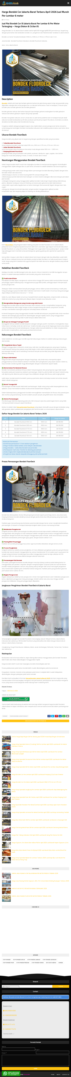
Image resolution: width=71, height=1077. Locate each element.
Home (52, 1074)
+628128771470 (9, 1029)
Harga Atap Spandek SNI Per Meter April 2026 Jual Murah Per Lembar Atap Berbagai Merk (40, 766)
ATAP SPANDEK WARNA (38, 962)
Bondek (4, 103)
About (58, 1074)
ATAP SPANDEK (7, 959)
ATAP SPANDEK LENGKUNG (49, 959)
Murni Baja (9, 245)
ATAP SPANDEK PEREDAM (22, 962)
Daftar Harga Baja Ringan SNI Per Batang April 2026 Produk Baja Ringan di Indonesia (38, 736)
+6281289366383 (10, 1015)
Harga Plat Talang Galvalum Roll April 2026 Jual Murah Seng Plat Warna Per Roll (37, 835)
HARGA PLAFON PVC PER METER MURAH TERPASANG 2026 (29, 888)
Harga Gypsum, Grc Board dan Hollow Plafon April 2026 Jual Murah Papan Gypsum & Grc (40, 842)
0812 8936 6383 (9, 1010)
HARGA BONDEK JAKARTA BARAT (19, 716)
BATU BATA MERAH (51, 962)
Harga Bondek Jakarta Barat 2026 (38, 678)
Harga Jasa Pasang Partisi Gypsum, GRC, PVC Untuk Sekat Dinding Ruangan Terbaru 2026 (40, 880)
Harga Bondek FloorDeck (25, 407)
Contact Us (65, 1074)
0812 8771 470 (9, 1024)
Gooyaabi (27, 1074)
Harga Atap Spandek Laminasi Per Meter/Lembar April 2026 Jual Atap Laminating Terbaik (40, 812)
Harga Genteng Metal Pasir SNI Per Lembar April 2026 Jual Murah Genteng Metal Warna (40, 827)
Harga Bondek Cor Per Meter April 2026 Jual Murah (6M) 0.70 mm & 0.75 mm (36, 782)
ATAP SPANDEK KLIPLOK (19, 959)
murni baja (6, 20)
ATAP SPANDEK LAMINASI (33, 959)
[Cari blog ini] (11, 986)
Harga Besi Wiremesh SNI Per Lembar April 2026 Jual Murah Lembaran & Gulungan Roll (39, 819)
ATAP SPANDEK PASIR (8, 962)
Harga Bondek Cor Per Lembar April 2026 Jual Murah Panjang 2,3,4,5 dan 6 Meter (37, 774)
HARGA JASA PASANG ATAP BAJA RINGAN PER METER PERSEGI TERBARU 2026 (35, 873)
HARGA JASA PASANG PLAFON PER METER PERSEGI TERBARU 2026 (31, 896)
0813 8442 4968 (12, 691)
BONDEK (5, 716)
